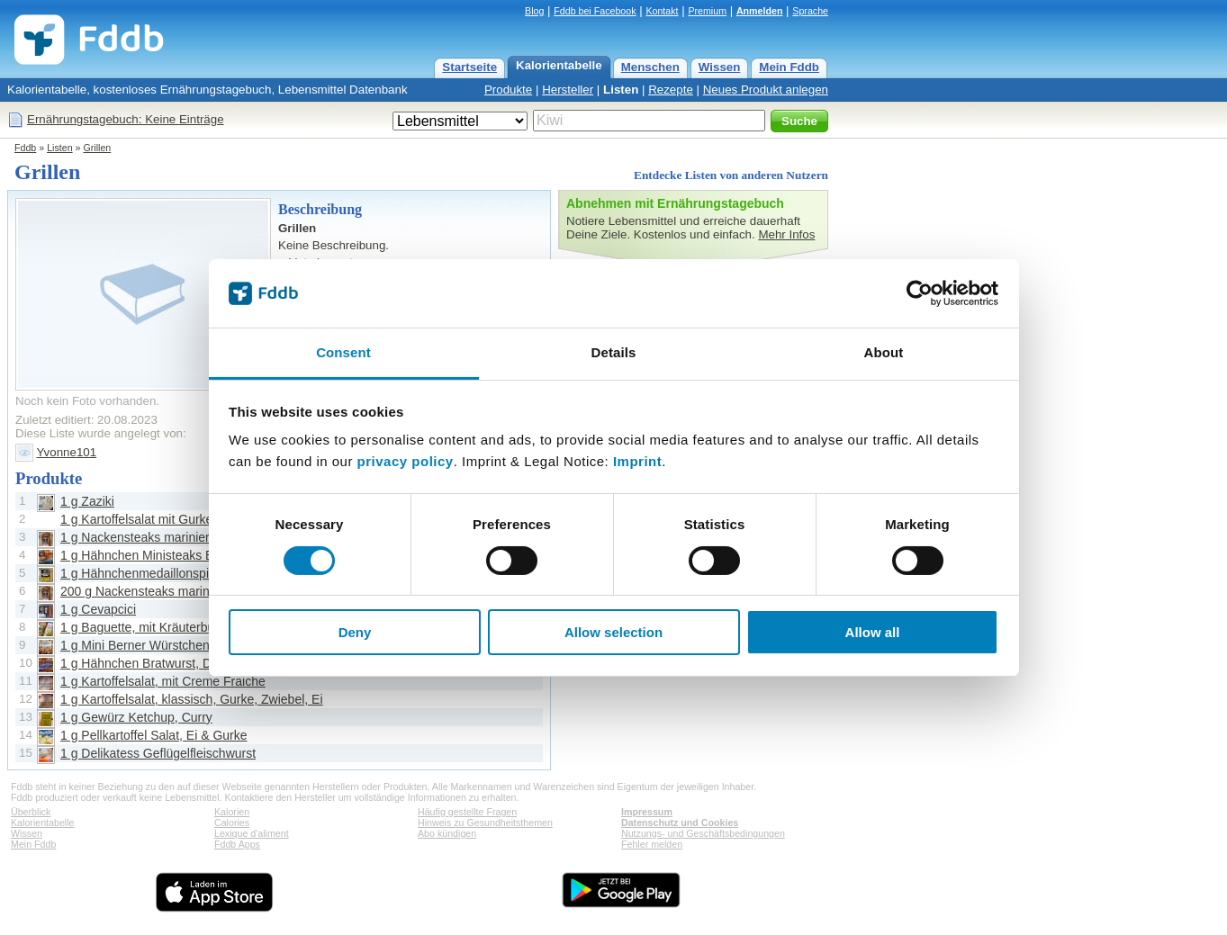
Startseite (469, 67)
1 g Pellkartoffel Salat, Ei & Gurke (154, 735)
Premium (707, 10)
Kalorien (231, 811)
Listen (620, 89)
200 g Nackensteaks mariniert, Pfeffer (165, 591)
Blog (534, 10)
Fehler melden (651, 844)
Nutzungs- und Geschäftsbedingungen (703, 833)
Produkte (508, 89)
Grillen (97, 147)
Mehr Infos (786, 234)
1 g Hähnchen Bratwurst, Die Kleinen (163, 663)
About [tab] (884, 352)
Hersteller (567, 89)
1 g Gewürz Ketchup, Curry (136, 717)
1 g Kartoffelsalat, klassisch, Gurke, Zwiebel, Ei (191, 699)
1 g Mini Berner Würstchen (135, 645)
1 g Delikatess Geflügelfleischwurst (158, 753)
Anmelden (759, 10)
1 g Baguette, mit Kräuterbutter (146, 627)
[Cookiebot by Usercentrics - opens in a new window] (919, 293)
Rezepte (670, 89)
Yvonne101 (66, 452)
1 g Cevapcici (98, 609)
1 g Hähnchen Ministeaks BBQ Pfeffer (166, 555)
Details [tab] (613, 352)
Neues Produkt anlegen (765, 89)
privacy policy (405, 461)
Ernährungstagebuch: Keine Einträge (125, 119)
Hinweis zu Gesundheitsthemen (485, 822)
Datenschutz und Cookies (679, 822)
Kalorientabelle (559, 65)
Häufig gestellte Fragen (467, 811)
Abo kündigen (447, 833)
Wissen (720, 67)
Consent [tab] (343, 352)
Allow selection (613, 632)
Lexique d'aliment (251, 833)
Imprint (637, 461)
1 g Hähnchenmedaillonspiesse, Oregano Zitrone (197, 573)
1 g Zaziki (87, 501)
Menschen (650, 67)
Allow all (872, 632)
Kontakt (661, 10)
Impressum (646, 811)
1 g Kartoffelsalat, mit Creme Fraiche (163, 681)
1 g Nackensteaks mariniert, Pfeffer (158, 537)
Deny (355, 632)
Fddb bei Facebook (595, 10)
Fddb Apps (237, 844)
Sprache (810, 10)
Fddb (25, 147)
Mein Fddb (789, 67)
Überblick (30, 811)
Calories (231, 822)
